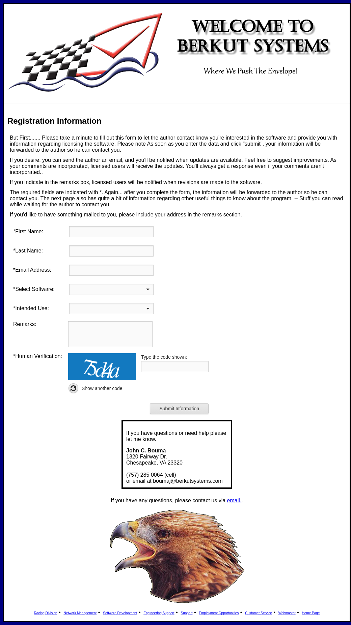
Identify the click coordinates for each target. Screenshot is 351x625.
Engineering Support (158, 613)
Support (187, 613)
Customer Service (258, 613)
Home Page (311, 613)
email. (234, 500)
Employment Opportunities (219, 613)
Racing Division (45, 613)
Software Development (120, 613)
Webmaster (287, 613)
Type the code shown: (164, 357)
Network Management (80, 613)
